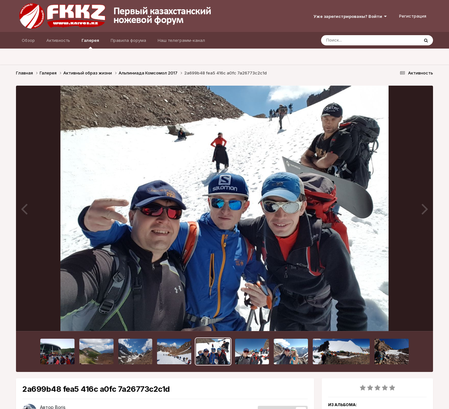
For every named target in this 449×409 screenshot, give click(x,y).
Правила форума (128, 40)
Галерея (90, 43)
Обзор (28, 40)
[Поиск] (358, 40)
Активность (58, 40)
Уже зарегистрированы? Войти (350, 16)
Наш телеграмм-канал (181, 40)
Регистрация (412, 16)
